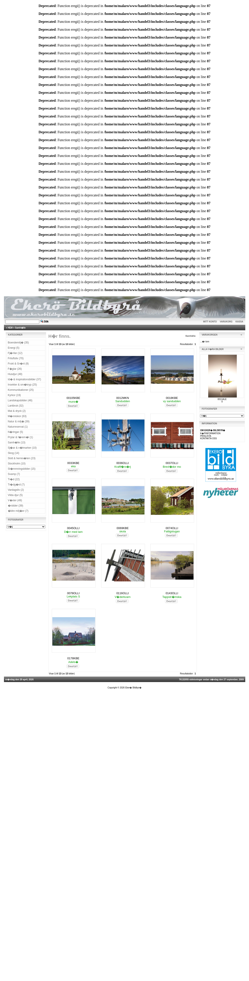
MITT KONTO (210, 321)
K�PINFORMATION (210, 433)
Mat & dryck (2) (17, 410)
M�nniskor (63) (17, 416)
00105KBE (73, 398)
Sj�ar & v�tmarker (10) (22, 447)
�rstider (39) (15, 505)
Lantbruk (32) (15, 405)
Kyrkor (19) (14, 395)
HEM (10, 328)
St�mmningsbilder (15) (22, 468)
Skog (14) (13, 453)
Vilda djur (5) (15, 495)
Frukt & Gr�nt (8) (18, 363)
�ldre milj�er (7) (18, 510)
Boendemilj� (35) (18, 342)
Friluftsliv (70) (16, 358)
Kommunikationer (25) (21, 389)
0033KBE (73, 463)
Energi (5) (14, 347)
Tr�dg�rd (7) (16, 484)
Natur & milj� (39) (19, 421)
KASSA (239, 321)
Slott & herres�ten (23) (22, 458)
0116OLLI (122, 593)
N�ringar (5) (15, 432)
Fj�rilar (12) (15, 353)
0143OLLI (172, 593)
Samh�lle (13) (16, 442)
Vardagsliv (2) (16, 489)
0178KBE (73, 658)
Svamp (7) (14, 474)
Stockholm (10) (17, 463)
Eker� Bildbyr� (133, 687)
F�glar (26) (15, 368)
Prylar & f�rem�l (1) (20, 437)
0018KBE (172, 398)
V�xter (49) (15, 500)
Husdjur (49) (15, 374)
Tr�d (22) (14, 479)
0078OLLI (73, 593)
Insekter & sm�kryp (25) (22, 384)
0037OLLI (172, 463)
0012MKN (122, 398)
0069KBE (122, 528)
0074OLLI (172, 528)
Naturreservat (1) (18, 426)
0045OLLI (73, 528)
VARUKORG (226, 321)
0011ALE (222, 399)
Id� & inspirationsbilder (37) (24, 379)
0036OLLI (122, 463)
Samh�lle (20, 328)
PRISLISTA (205, 436)
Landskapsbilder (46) (20, 400)
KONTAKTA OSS (208, 438)
